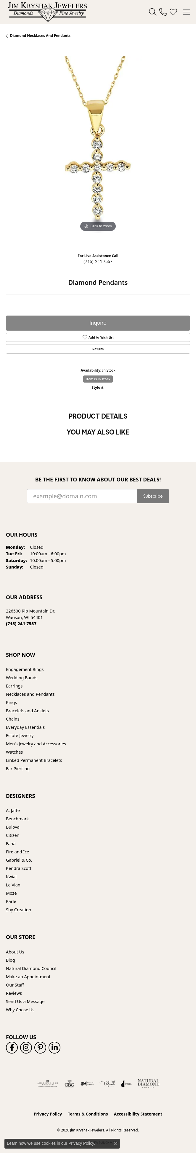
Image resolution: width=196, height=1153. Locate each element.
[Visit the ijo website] (87, 1083)
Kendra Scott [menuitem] (18, 868)
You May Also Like (98, 432)
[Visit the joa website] (126, 1083)
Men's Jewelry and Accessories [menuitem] (36, 744)
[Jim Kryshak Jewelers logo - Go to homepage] (47, 12)
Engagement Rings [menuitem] (25, 669)
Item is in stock (98, 379)
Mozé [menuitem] (11, 893)
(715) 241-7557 (98, 261)
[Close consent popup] (115, 1143)
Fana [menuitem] (11, 843)
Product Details (98, 416)
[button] (152, 12)
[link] (163, 12)
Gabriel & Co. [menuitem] (19, 860)
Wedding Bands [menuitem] (21, 677)
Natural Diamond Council (31, 968)
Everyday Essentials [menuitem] (25, 727)
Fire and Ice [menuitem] (17, 852)
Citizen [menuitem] (13, 835)
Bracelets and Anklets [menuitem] (27, 710)
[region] (98, 148)
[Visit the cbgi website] (70, 1083)
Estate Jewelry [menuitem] (19, 735)
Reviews (14, 993)
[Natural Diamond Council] (148, 1083)
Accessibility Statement (138, 1114)
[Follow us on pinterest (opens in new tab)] (40, 1048)
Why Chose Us (20, 1009)
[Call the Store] (21, 623)
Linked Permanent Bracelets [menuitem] (34, 760)
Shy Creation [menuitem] (18, 909)
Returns (98, 349)
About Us (15, 952)
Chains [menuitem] (13, 719)
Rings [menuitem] (11, 702)
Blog (10, 960)
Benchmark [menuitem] (17, 819)
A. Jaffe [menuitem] (13, 810)
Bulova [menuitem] (13, 827)
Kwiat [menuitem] (11, 876)
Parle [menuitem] (11, 901)
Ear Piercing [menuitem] (18, 768)
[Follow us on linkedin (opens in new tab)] (54, 1048)
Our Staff (15, 985)
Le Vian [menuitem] (13, 885)
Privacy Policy (48, 1114)
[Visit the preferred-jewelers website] (107, 1083)
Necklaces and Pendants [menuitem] (30, 694)
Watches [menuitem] (14, 752)
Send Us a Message (25, 1001)
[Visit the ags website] (48, 1083)
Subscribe (153, 496)
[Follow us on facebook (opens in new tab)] (12, 1048)
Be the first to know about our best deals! (98, 479)
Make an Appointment (28, 976)
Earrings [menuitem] (14, 686)
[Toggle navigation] (186, 12)
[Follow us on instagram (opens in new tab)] (26, 1048)
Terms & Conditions (88, 1114)
